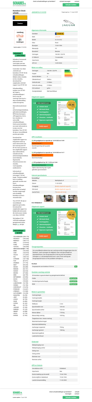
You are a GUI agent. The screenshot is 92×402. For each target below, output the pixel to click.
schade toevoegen (65, 1)
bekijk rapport (43, 126)
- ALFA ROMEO (20, 293)
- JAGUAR (20, 307)
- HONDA (20, 285)
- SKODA (20, 267)
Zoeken (20, 23)
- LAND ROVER (20, 283)
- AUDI (20, 253)
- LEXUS (20, 299)
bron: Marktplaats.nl (37, 202)
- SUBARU (20, 309)
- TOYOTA (20, 247)
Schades (19, 3)
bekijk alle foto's (61, 192)
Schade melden (71, 5)
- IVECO (20, 313)
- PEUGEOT (20, 239)
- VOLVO (20, 255)
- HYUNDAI (20, 263)
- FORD (20, 245)
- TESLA (20, 281)
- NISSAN (20, 269)
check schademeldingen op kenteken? (44, 1)
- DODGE (20, 315)
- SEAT (20, 265)
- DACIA (20, 279)
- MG (20, 305)
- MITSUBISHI (20, 277)
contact (77, 1)
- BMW (20, 251)
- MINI (20, 275)
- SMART (20, 311)
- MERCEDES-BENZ (20, 249)
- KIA (20, 257)
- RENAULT (20, 241)
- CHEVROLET (20, 287)
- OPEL (20, 243)
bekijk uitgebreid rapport (63, 186)
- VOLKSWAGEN (20, 237)
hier (18, 224)
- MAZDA (20, 273)
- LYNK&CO (20, 291)
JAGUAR (57, 37)
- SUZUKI (20, 271)
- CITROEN (20, 259)
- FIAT (20, 261)
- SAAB (20, 301)
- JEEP (20, 297)
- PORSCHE (20, 289)
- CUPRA (20, 303)
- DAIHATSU (20, 295)
